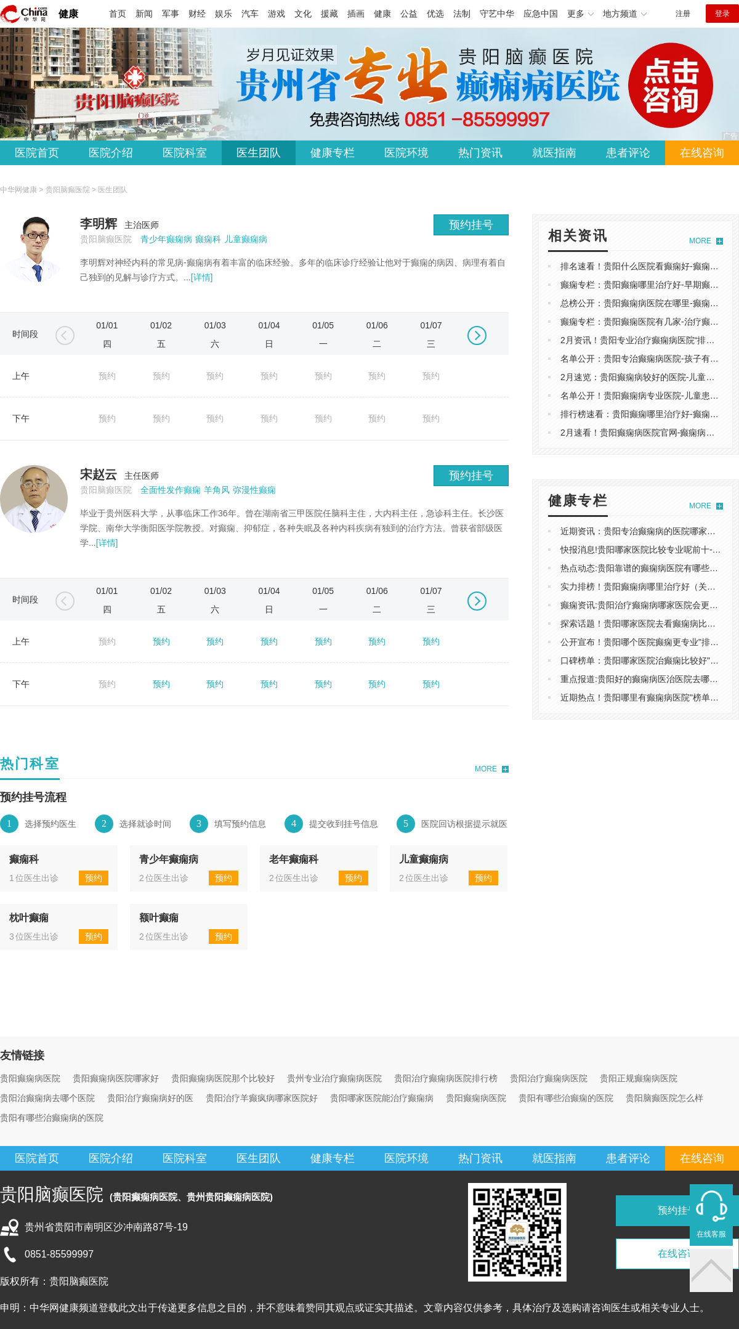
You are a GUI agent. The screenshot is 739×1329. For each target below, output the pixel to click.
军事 (170, 13)
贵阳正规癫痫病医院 (638, 1078)
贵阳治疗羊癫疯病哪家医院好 (262, 1098)
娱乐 (223, 13)
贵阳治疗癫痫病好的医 (150, 1098)
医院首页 (37, 153)
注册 (683, 13)
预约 (161, 641)
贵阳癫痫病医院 (30, 1078)
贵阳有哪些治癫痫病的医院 (51, 1118)
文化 (303, 13)
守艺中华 (497, 13)
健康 (68, 14)
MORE (486, 769)
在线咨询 (702, 153)
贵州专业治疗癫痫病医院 (334, 1078)
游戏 (276, 13)
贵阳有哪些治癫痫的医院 (566, 1098)
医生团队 (258, 153)
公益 (409, 13)
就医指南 (554, 153)
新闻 (144, 13)
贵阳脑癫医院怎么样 (664, 1098)
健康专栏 (332, 153)
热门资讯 (480, 153)
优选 (435, 13)
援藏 (329, 13)
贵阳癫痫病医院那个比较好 (223, 1078)
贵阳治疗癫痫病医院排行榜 (446, 1078)
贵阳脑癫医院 (68, 189)
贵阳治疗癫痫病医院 (549, 1078)
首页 (117, 13)
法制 (461, 13)
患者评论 (628, 153)
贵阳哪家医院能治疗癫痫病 (382, 1098)
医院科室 (185, 153)
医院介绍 (111, 153)
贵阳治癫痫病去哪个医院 (47, 1098)
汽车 (250, 13)
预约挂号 (471, 225)
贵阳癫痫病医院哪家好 (116, 1078)
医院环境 (406, 153)
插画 (356, 13)
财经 (197, 13)
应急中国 (540, 13)
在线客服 (711, 1234)
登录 (722, 13)
